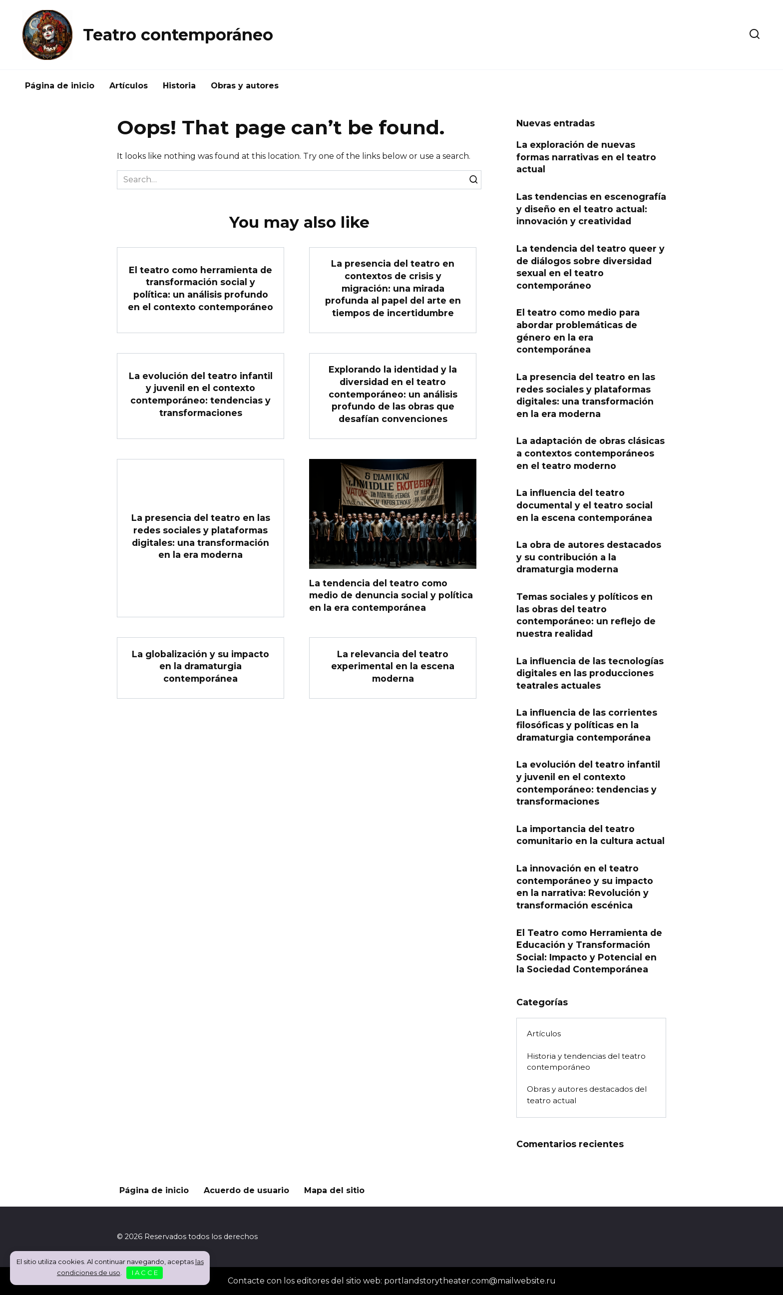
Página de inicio (59, 85)
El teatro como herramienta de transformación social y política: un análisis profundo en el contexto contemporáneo (200, 288)
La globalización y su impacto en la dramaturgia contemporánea (200, 665)
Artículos (128, 85)
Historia (179, 85)
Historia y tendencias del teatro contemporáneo (586, 1061)
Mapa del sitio (334, 1190)
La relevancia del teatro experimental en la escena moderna (392, 665)
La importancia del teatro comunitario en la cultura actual (590, 835)
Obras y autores (245, 85)
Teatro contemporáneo (178, 34)
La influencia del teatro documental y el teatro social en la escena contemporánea (584, 504)
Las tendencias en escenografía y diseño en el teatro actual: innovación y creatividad (591, 208)
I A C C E (145, 1273)
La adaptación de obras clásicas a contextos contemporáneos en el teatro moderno (590, 452)
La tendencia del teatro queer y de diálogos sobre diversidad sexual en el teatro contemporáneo (590, 267)
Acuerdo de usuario (246, 1190)
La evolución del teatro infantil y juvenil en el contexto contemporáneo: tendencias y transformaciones (201, 394)
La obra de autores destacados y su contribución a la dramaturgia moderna (588, 556)
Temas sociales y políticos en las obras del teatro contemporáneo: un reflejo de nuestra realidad (586, 615)
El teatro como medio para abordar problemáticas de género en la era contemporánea (578, 331)
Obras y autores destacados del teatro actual (587, 1094)
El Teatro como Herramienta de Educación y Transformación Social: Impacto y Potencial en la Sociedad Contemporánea (589, 950)
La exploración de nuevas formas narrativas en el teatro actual (586, 156)
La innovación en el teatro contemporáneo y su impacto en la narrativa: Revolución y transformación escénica (584, 886)
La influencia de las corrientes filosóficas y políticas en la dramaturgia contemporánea (586, 724)
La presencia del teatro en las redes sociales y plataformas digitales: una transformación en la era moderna (200, 536)
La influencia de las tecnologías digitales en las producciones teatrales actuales (590, 672)
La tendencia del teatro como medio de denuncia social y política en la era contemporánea (391, 594)
